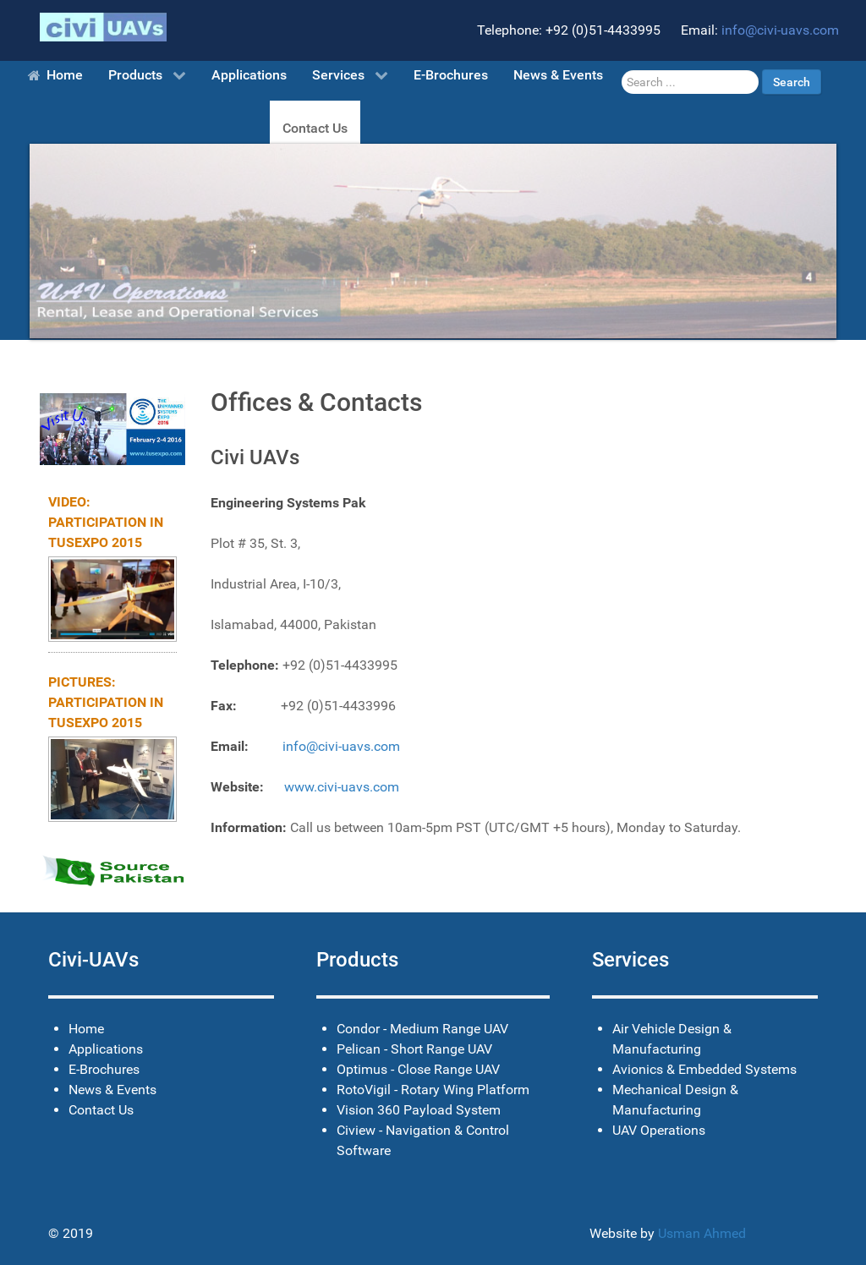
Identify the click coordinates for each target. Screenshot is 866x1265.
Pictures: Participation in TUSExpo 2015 (105, 702)
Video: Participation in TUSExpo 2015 (105, 522)
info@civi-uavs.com (780, 30)
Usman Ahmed (702, 1233)
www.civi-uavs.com (341, 787)
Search (791, 82)
